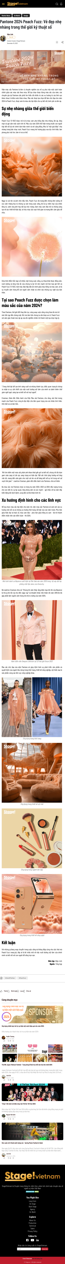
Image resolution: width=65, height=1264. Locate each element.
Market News (6, 15)
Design (26, 15)
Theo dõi (11, 37)
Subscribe (45, 1249)
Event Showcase (27, 1258)
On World (17, 15)
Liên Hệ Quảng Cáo (37, 1258)
